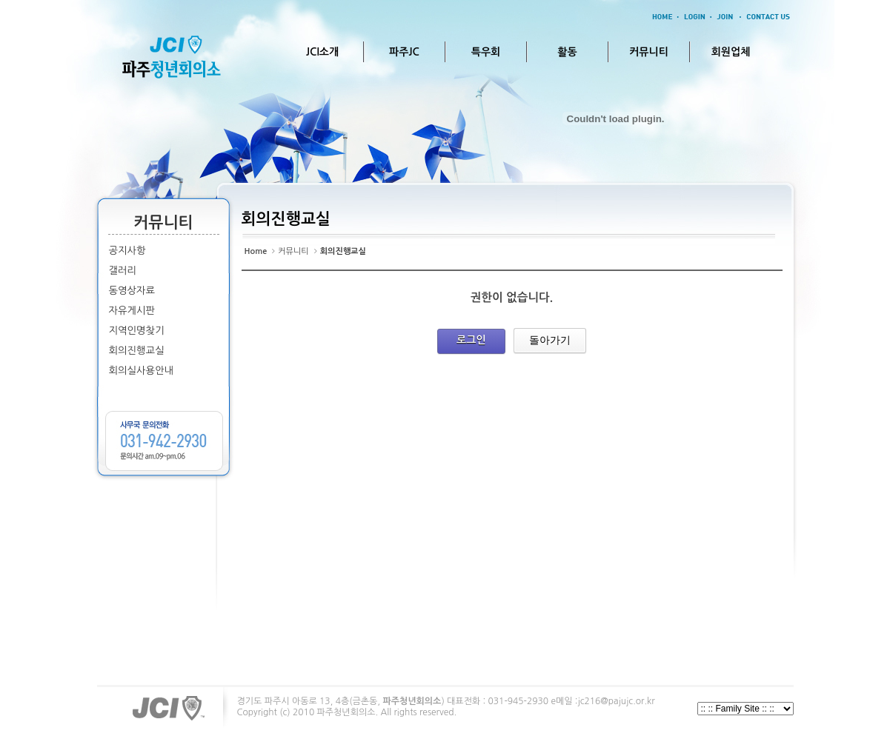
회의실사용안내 (141, 370)
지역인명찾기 (137, 330)
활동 (567, 52)
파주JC (404, 52)
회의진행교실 (137, 350)
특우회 (485, 52)
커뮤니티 (648, 52)
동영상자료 (132, 290)
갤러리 (123, 270)
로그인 (470, 340)
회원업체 (731, 52)
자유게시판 (132, 310)
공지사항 (127, 250)
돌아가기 (550, 340)
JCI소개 (322, 52)
